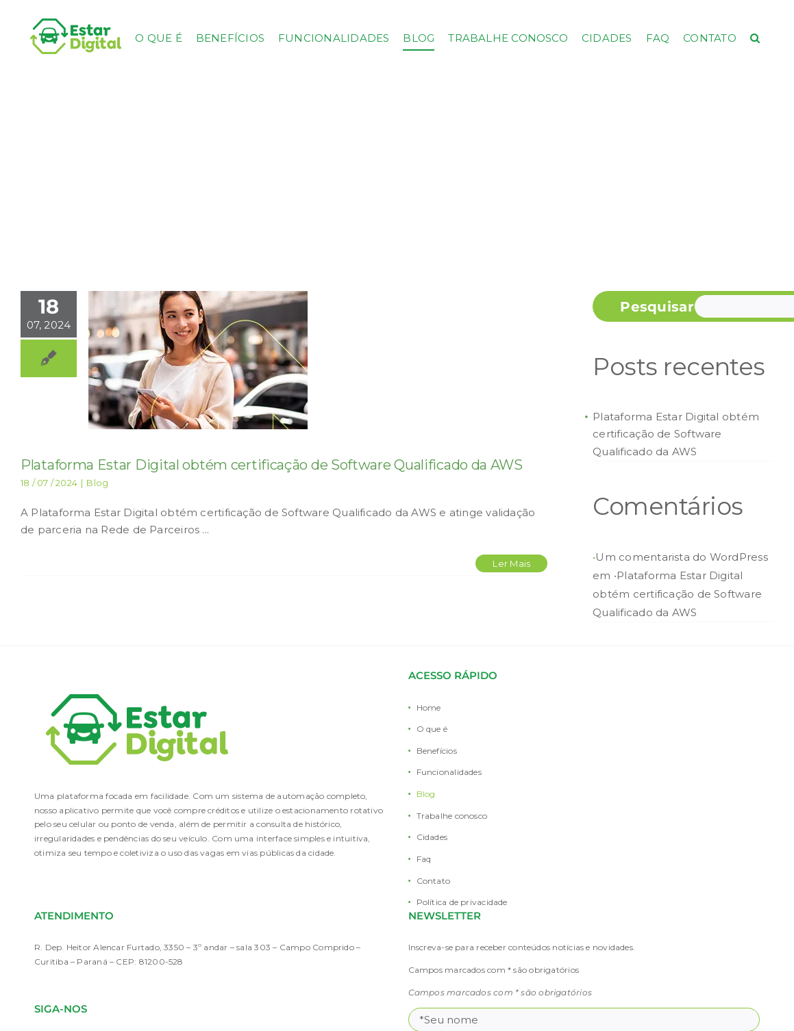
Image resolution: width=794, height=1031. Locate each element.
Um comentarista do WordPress (681, 556)
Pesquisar (657, 306)
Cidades (432, 837)
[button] (755, 37)
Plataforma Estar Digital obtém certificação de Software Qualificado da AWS (272, 465)
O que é (432, 729)
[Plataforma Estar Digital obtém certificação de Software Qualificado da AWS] (198, 360)
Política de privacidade (462, 902)
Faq (424, 859)
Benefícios (437, 751)
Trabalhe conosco (452, 816)
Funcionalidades (449, 772)
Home (429, 707)
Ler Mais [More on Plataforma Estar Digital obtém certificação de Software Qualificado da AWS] (511, 563)
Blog (97, 482)
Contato (434, 881)
